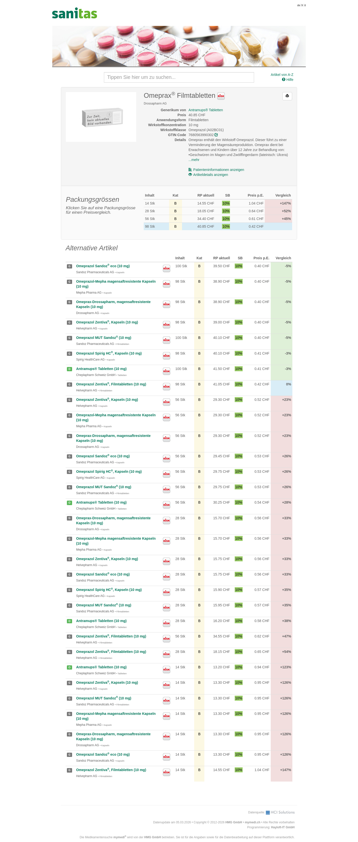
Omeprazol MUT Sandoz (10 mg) (103, 338)
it (305, 5)
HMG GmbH (233, 822)
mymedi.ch (253, 822)
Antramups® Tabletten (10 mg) (101, 369)
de (298, 5)
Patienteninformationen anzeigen (216, 170)
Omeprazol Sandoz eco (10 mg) (103, 266)
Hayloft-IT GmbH (283, 827)
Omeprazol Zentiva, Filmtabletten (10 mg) (111, 384)
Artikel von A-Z (282, 75)
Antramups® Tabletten (205, 110)
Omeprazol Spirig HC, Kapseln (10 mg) (109, 353)
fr (302, 5)
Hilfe (287, 80)
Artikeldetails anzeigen (208, 175)
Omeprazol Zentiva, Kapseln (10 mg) (107, 322)
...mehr (193, 160)
